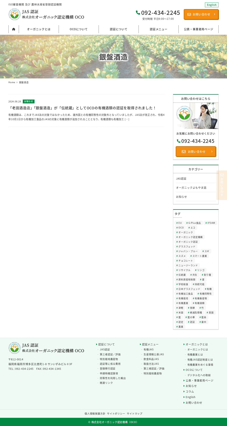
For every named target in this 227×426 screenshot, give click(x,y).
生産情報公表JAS (154, 354)
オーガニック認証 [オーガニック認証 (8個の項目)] (188, 241)
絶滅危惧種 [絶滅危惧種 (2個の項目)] (196, 312)
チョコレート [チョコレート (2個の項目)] (185, 260)
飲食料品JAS (151, 359)
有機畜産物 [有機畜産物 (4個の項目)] (201, 298)
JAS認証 (181, 178)
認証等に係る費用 (110, 363)
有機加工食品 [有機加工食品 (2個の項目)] (185, 293)
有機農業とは (195, 354)
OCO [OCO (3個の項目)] (181, 227)
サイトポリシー (116, 413)
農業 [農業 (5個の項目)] (180, 326)
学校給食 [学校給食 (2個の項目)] (183, 284)
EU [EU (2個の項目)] (180, 222)
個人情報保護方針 (95, 413)
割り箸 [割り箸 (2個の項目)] (207, 274)
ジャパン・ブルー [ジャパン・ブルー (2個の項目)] (188, 251)
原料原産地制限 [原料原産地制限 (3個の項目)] (186, 279)
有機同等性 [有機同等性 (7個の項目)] (206, 293)
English (190, 397)
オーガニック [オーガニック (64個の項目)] (185, 232)
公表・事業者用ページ (199, 380)
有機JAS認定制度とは (200, 359)
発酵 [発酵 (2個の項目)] (192, 307)
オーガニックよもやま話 (191, 187)
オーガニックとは (197, 344)
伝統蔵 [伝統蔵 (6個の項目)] (182, 274)
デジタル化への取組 (199, 375)
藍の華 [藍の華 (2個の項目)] (191, 317)
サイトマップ (134, 413)
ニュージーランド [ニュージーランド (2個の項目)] (188, 265)
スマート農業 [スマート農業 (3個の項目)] (199, 255)
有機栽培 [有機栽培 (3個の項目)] (183, 298)
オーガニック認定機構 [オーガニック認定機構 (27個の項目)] (190, 237)
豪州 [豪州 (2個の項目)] (203, 321)
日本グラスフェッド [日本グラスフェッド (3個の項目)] (189, 288)
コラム (190, 391)
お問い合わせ (194, 402)
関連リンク (106, 382)
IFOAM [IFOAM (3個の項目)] (211, 222)
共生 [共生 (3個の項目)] (194, 274)
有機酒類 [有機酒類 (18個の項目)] (199, 303)
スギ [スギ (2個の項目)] (207, 251)
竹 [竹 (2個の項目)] (202, 307)
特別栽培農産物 (109, 359)
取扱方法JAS (151, 363)
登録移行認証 (107, 368)
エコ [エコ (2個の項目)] (193, 227)
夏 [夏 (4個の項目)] (203, 279)
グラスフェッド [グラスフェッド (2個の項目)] (186, 246)
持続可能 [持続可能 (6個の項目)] (199, 284)
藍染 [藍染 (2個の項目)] (203, 317)
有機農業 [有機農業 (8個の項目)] (183, 303)
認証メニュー (150, 344)
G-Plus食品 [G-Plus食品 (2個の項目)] (194, 222)
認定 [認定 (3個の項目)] (180, 321)
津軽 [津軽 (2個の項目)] (180, 307)
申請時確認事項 (109, 373)
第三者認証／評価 (110, 354)
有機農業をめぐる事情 (200, 364)
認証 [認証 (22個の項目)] (192, 321)
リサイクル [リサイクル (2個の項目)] (184, 270)
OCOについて (194, 370)
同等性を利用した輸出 (113, 378)
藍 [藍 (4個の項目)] (179, 317)
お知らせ (181, 196)
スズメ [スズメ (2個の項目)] (182, 255)
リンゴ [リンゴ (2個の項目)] (200, 270)
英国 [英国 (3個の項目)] (211, 312)
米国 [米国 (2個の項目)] (180, 312)
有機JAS (149, 349)
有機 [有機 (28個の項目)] (209, 288)
